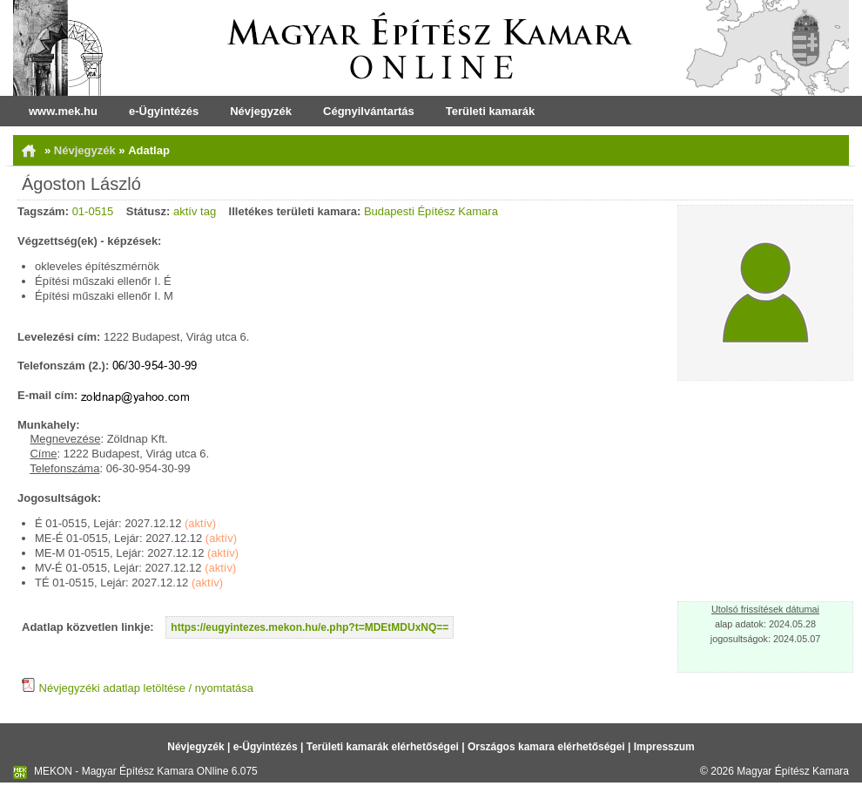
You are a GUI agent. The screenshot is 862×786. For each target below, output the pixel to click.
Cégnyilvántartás (368, 111)
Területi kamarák (490, 111)
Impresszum (664, 747)
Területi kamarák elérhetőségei (382, 747)
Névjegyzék (261, 111)
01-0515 (93, 211)
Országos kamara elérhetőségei (546, 747)
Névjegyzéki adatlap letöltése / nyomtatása (137, 688)
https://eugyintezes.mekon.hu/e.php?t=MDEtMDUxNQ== (309, 627)
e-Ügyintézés (164, 111)
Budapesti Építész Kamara (431, 211)
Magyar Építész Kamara (793, 771)
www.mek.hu (63, 111)
